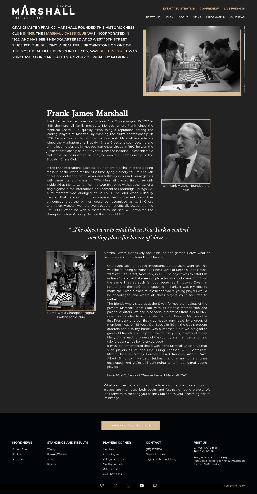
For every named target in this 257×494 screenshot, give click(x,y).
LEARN (169, 17)
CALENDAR (237, 17)
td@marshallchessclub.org (161, 459)
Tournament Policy (234, 485)
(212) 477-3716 (154, 449)
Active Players (111, 454)
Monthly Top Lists (113, 464)
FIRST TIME (152, 17)
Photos (16, 454)
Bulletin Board (20, 449)
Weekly (51, 449)
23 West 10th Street (205, 447)
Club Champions (112, 474)
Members (108, 449)
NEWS (197, 17)
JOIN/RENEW (209, 8)
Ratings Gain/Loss (113, 459)
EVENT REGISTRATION (179, 8)
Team (50, 459)
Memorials (18, 459)
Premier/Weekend (57, 454)
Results (51, 464)
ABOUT (183, 17)
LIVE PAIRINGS (234, 8)
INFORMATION (215, 17)
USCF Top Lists (111, 469)
